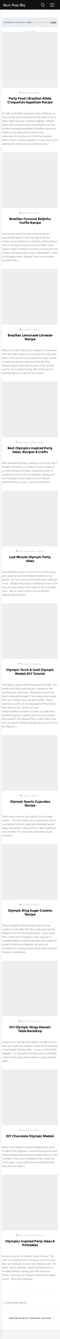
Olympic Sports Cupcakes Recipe (30, 803)
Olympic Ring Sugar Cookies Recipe (30, 912)
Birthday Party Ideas (31, 442)
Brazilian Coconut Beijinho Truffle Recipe (30, 220)
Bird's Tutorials (31, 664)
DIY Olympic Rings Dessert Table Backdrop (30, 1029)
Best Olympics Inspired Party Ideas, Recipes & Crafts (30, 450)
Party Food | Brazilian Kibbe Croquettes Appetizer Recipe (29, 100)
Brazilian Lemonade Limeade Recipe (30, 337)
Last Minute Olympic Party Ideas (30, 558)
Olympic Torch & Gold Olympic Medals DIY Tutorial (30, 671)
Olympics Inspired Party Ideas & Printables (30, 1243)
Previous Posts (17, 1303)
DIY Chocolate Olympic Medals (30, 1136)
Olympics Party (31, 93)
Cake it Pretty (31, 796)
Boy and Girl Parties (31, 1235)
